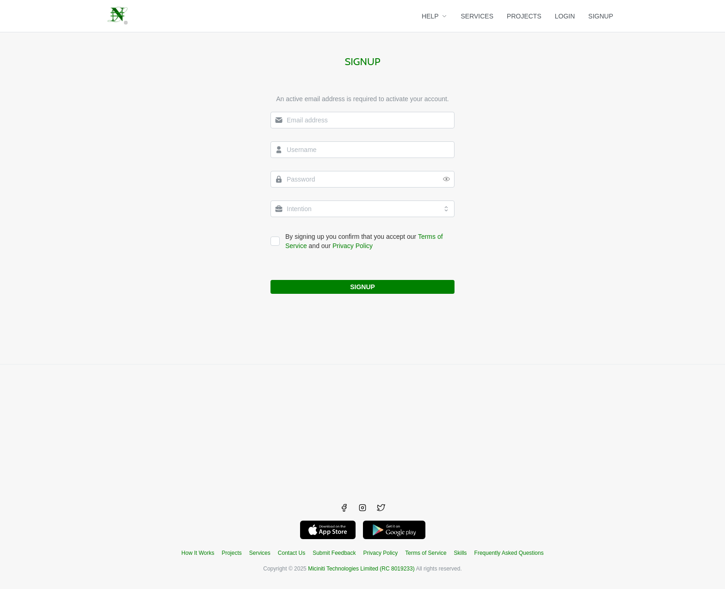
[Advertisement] (362, 429)
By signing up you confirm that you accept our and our (364, 241)
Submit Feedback (334, 553)
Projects (231, 553)
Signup (362, 61)
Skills (460, 553)
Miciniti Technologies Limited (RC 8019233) (361, 568)
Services (259, 553)
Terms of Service (425, 553)
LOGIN (565, 16)
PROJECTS (524, 16)
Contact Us (291, 553)
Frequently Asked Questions (509, 553)
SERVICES (477, 16)
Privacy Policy (352, 245)
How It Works (197, 553)
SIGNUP (600, 16)
